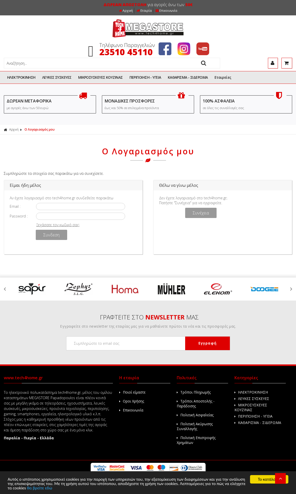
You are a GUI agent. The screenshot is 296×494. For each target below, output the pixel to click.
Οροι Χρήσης (131, 401)
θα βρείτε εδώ (39, 488)
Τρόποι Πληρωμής (194, 392)
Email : (15, 206)
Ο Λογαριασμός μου (40, 129)
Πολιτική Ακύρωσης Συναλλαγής (195, 426)
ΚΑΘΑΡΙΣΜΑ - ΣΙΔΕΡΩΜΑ (188, 77)
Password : (19, 216)
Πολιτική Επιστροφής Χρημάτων (196, 440)
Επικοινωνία (166, 10)
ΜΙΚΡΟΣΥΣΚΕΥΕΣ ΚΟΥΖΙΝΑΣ (100, 77)
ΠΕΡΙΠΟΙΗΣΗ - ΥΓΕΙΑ (145, 77)
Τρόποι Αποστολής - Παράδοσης (196, 403)
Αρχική (126, 10)
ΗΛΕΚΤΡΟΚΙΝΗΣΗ (21, 77)
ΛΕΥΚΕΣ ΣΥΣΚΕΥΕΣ (57, 77)
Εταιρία (144, 10)
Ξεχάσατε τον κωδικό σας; (58, 224)
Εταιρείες (223, 77)
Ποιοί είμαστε (132, 392)
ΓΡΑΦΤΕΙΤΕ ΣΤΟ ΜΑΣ (149, 317)
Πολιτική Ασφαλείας (195, 414)
